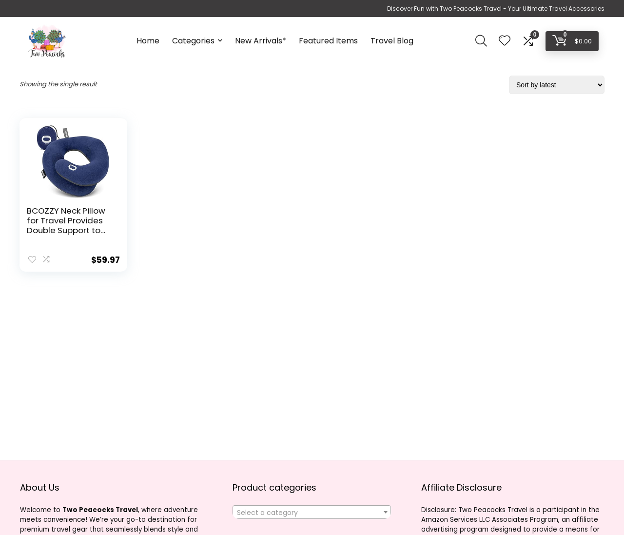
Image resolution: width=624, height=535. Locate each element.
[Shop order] (556, 85)
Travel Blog (391, 40)
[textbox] (311, 512)
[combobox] (312, 512)
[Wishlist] (504, 41)
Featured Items (328, 40)
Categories (193, 40)
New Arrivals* (260, 40)
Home (147, 40)
